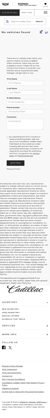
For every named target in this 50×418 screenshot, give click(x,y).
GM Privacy (41, 402)
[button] (10, 12)
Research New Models (12, 366)
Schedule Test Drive (13, 319)
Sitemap (32, 402)
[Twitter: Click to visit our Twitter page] (11, 347)
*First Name (12, 79)
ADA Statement (9, 369)
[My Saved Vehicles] (45, 5)
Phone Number (13, 107)
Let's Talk (15, 163)
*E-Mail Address (13, 98)
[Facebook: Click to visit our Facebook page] (5, 347)
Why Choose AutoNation (13, 379)
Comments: (12, 117)
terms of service (25, 156)
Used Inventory (11, 312)
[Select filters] (41, 32)
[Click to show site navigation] (44, 12)
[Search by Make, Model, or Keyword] (22, 21)
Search (39, 21)
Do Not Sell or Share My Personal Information (23, 392)
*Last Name (12, 88)
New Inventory (10, 309)
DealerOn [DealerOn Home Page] (24, 402)
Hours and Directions (11, 373)
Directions (27, 12)
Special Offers (10, 316)
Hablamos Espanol (10, 388)
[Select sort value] (46, 32)
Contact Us (7, 376)
